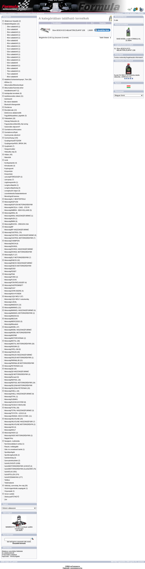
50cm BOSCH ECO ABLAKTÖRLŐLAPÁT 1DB (69, 30)
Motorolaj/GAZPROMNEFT (13, 285)
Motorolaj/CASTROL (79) (13, 232)
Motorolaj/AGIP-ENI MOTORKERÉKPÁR (18, 205)
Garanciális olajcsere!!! (12, 127)
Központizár (8, 171)
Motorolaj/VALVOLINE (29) (13, 419)
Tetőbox (7, 480)
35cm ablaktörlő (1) (13, 32)
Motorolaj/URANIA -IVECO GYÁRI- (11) (18, 416)
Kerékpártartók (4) (10, 163)
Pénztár (141, 13)
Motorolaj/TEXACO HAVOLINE (15, 405)
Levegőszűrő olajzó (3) (12, 191)
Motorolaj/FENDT (10, 271)
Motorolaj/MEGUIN (10, 319)
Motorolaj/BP (8, 227)
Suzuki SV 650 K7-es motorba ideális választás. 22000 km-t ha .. (127, 76)
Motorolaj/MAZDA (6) (11, 316)
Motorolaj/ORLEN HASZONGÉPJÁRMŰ (18, 355)
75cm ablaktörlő (12, 74)
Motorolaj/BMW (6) (10, 221)
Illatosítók (7, 157)
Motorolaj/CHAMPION (12, 241)
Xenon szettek (9, 494)
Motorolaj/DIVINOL (10, 246)
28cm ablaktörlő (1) (13, 27)
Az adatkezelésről (8, 553)
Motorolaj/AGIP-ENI (11, 202)
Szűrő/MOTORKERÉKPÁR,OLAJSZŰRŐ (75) (20, 469)
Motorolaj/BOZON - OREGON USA (16, 224)
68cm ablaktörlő (12, 68)
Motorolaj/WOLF (10, 430)
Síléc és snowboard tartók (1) (14, 449)
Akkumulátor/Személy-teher (13, 88)
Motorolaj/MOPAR (10, 335)
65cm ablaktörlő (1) (13, 65)
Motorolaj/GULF (9, 288)
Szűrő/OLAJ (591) (10, 472)
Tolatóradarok (9, 483)
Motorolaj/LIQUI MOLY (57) (13, 296)
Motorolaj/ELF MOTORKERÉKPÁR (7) (17, 257)
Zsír (5, 499)
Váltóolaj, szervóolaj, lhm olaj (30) (16, 485)
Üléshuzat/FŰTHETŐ (11, 497)
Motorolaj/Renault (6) (11, 377)
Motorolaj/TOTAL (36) (11, 408)
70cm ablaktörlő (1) (13, 71)
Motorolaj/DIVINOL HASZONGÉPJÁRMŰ (18, 249)
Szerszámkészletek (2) (12, 460)
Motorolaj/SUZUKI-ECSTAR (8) (15, 402)
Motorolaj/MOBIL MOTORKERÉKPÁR (17, 332)
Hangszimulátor (9, 149)
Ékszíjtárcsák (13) (10, 110)
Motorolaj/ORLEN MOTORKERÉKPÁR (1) (18, 358)
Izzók (6, 160)
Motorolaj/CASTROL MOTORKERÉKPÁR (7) (19, 238)
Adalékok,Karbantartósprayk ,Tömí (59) (17, 79)
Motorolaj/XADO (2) (11, 433)
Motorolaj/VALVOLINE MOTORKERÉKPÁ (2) (19, 424)
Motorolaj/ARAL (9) (11, 213)
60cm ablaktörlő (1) (13, 60)
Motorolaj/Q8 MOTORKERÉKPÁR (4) (17, 374)
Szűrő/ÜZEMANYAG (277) (13, 477)
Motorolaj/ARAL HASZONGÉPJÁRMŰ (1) (18, 216)
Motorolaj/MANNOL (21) (12, 307)
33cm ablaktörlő (12, 29)
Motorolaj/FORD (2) (11, 277)
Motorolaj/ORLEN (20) (12, 352)
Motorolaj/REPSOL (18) (12, 380)
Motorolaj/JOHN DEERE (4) (13, 291)
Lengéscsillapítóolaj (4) (12, 188)
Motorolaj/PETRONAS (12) (13, 366)
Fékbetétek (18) (9, 118)
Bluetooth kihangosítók (12, 104)
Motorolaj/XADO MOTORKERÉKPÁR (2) (18, 435)
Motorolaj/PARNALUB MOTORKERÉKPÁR (19, 363)
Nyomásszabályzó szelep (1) (14, 444)
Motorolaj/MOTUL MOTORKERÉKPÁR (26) (19, 344)
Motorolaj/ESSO (9, 269)
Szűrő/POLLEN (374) (11, 474)
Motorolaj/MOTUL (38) (12, 341)
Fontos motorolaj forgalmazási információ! (128, 57)
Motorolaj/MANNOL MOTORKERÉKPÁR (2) (19, 313)
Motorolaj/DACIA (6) (11, 243)
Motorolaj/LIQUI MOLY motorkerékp (16, 299)
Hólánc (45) (8, 154)
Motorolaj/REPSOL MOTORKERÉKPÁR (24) (19, 383)
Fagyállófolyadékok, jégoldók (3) (15, 116)
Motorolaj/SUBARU (11, 399)
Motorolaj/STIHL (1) (11, 396)
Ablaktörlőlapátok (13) (11, 24)
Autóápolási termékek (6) (13, 93)
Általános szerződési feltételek (12, 551)
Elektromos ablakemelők (12, 113)
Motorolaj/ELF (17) (10, 255)
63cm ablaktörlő (12, 63)
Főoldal (4, 13)
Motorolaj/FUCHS (10, 280)
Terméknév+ (57, 23)
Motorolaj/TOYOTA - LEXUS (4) (15, 413)
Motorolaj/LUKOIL (10, 302)
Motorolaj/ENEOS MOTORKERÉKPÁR (17, 266)
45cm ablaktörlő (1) (13, 43)
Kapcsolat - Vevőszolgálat (11, 556)
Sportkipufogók (9, 452)
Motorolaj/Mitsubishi (11, 324)
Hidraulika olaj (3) (10, 152)
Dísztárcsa (8, 107)
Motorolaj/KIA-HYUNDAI (12, 294)
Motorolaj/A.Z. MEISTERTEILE (15, 199)
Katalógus (12, 13)
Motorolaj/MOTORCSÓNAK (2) (15, 338)
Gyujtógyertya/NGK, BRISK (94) (15, 143)
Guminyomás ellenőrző (12, 135)
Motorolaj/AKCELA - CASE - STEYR (16, 207)
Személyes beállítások (114, 13)
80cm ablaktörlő (12, 77)
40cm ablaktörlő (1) (13, 38)
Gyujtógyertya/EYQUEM (12, 141)
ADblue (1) (8, 82)
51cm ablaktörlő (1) (13, 49)
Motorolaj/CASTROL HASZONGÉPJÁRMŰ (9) (20, 235)
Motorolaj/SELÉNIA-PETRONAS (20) (17, 388)
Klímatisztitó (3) (9, 166)
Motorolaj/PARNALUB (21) (13, 360)
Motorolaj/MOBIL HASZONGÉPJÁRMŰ (17, 330)
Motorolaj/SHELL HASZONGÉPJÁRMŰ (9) (19, 394)
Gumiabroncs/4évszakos (12, 129)
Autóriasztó (8, 99)
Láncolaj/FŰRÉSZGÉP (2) (13, 177)
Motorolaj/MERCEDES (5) (13, 321)
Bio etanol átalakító (11, 102)
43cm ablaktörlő (12, 40)
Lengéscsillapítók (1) (11, 185)
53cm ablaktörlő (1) (13, 52)
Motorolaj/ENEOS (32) (12, 260)
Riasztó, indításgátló (11, 447)
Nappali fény (8, 438)
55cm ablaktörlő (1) (13, 54)
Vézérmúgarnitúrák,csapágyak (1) (16, 488)
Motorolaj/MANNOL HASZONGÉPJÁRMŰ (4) (19, 310)
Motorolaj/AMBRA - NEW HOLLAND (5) (18, 210)
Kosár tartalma (130, 13)
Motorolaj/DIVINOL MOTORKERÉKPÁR (18, 252)
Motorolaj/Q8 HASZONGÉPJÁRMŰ (16, 371)
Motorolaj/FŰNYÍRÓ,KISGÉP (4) (15, 282)
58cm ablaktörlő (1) (13, 57)
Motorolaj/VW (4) (10, 427)
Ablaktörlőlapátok (23, 13)
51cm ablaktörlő (38, 13)
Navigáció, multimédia (12, 441)
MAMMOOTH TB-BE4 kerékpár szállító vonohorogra (19, 528)
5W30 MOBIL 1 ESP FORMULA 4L (128, 39)
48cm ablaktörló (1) (13, 46)
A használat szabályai (9, 555)
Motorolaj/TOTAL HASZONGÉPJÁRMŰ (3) (19, 410)
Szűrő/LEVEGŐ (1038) (12, 463)
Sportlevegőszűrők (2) (12, 455)
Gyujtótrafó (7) (9, 146)
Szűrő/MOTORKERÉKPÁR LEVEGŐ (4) (18, 466)
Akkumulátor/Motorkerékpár (13, 85)
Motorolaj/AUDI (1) (10, 218)
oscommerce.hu (76, 568)
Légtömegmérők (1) (11, 182)
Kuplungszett (8, 168)
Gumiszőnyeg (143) (11, 138)
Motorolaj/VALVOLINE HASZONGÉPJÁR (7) (19, 422)
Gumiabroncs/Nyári (11, 132)
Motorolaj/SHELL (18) (11, 391)
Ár (92, 23)
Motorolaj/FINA (9, 274)
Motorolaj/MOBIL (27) (11, 327)
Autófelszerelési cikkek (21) (13, 96)
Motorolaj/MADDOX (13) (12, 305)
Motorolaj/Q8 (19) (10, 369)
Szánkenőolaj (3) (10, 458)
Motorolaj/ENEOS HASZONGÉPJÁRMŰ (18, 263)
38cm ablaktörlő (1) (13, 35)
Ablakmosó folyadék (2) (12, 21)
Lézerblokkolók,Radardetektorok (15, 193)
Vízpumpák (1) (9, 491)
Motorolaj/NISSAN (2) (11, 346)
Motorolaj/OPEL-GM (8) (12, 349)
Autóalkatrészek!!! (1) (11, 90)
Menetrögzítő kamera (11, 196)
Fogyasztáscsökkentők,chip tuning (16, 124)
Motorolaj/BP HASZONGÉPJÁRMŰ (16, 230)
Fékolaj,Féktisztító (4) (11, 121)
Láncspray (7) (9, 179)
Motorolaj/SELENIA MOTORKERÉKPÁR (18, 385)
